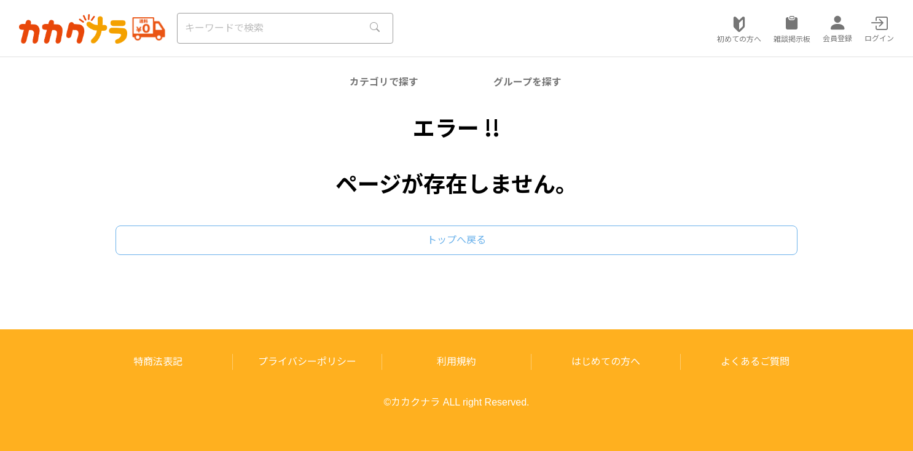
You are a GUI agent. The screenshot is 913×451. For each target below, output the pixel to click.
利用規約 (456, 361)
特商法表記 (157, 361)
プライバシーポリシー (307, 361)
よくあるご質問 (755, 361)
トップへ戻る (456, 240)
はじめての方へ (605, 361)
